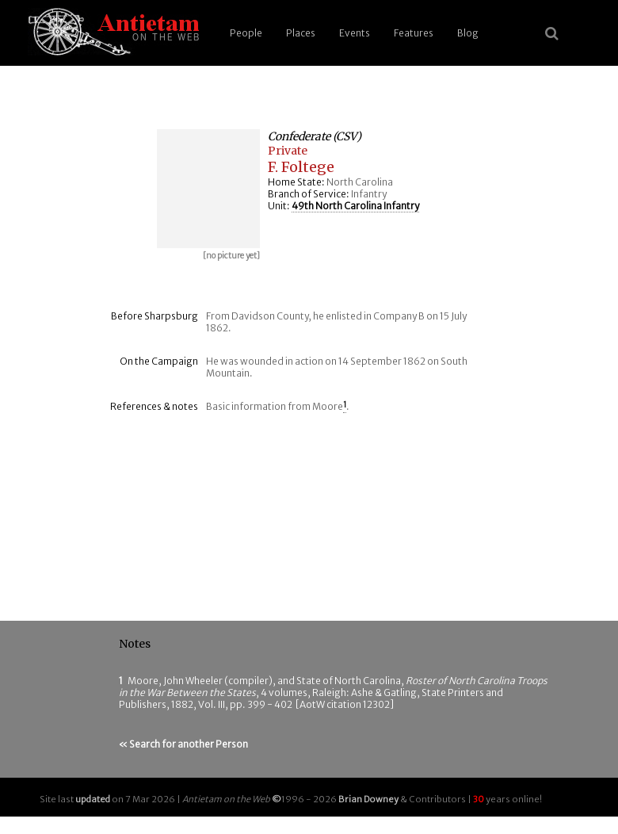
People (246, 33)
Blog (468, 33)
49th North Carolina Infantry (355, 206)
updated (92, 799)
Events (354, 33)
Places (300, 33)
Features (413, 33)
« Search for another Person (183, 744)
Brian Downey (368, 799)
